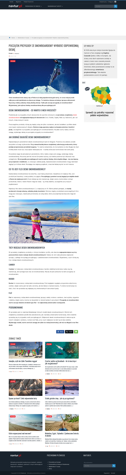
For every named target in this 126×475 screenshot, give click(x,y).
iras (11, 371)
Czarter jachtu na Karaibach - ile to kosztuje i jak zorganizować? (61, 362)
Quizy (50, 468)
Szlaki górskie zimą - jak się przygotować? (60, 398)
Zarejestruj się (102, 1)
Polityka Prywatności (29, 1)
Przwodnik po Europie (55, 462)
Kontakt (11, 1)
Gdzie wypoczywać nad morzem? (20, 433)
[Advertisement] (62, 22)
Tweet (69, 332)
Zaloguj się (111, 1)
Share (60, 332)
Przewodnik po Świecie (33, 6)
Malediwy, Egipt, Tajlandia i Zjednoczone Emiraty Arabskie (62, 434)
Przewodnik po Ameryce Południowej (59, 464)
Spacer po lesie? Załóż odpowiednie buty (23, 398)
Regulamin (18, 1)
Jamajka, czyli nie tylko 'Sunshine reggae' (23, 361)
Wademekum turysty (55, 6)
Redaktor (17, 53)
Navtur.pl (23, 473)
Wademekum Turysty (54, 466)
